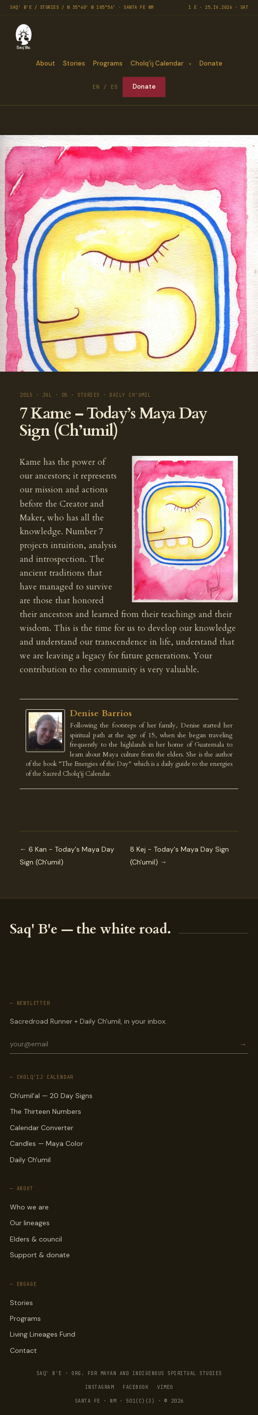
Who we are (29, 1207)
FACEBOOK (135, 1387)
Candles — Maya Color (46, 1143)
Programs (107, 63)
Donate (211, 63)
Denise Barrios (101, 713)
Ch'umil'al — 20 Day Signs (51, 1095)
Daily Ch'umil (30, 1159)
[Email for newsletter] (123, 1044)
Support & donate (40, 1254)
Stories (74, 63)
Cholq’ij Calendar (156, 63)
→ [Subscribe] (242, 1044)
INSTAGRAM (99, 1387)
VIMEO (165, 1387)
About (45, 63)
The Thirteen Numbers (45, 1111)
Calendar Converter (41, 1127)
